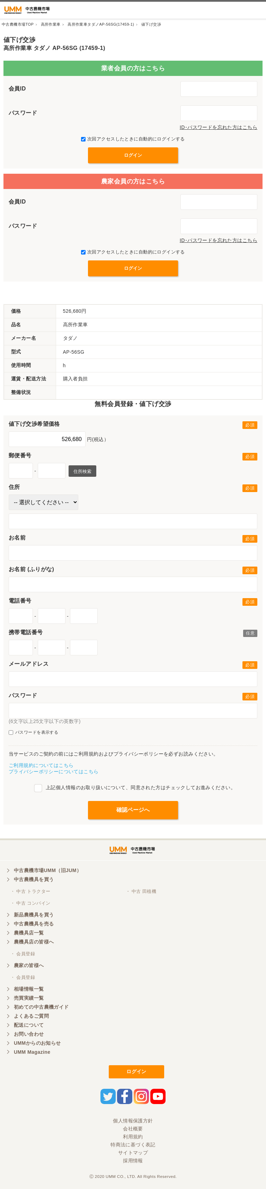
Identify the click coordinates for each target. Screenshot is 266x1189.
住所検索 (82, 471)
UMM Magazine (32, 1052)
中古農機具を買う (34, 879)
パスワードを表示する (33, 732)
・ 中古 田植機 (141, 891)
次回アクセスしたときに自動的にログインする (133, 138)
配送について (29, 1025)
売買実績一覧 (29, 998)
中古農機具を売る (34, 924)
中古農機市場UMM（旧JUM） (47, 870)
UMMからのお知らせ (37, 1043)
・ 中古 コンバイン (30, 903)
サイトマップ (133, 1152)
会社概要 (133, 1128)
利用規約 (133, 1136)
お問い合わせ (29, 1034)
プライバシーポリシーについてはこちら (54, 771)
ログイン (136, 1071)
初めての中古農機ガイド (41, 1007)
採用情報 (133, 1160)
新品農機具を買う (34, 914)
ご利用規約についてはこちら (41, 765)
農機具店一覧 (29, 933)
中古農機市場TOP (18, 24)
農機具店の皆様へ (34, 942)
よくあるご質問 (31, 1016)
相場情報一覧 (29, 989)
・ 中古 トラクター (30, 891)
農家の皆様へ (29, 965)
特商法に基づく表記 (133, 1144)
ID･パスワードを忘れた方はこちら (218, 127)
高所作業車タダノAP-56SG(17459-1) (101, 24)
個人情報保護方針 (133, 1120)
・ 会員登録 (22, 953)
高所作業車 (51, 24)
